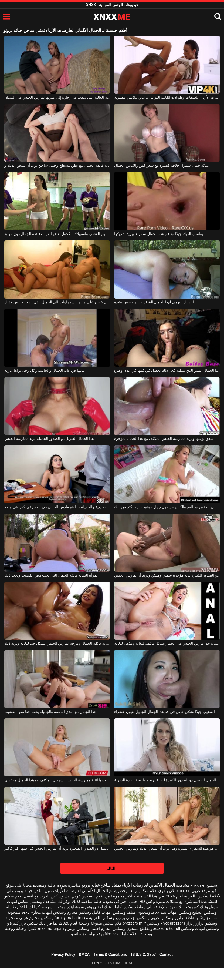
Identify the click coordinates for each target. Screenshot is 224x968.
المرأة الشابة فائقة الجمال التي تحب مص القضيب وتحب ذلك (51, 575)
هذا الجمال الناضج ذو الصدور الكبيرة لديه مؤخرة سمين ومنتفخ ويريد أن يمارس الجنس (166, 575)
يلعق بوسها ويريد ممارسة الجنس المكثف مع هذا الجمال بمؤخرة (163, 438)
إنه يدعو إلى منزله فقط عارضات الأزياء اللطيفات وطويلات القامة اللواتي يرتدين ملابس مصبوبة (166, 97)
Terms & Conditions (110, 954)
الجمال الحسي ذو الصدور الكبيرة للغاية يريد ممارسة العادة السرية (165, 780)
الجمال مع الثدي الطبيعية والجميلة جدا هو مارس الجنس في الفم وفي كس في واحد (57, 507)
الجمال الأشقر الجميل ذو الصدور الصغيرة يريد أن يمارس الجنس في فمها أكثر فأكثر (57, 848)
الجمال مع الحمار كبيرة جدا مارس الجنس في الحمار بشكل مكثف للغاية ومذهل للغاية (166, 643)
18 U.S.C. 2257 (143, 954)
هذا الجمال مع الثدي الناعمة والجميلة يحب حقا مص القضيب (50, 711)
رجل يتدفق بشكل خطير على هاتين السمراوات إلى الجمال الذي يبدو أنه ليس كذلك (57, 302)
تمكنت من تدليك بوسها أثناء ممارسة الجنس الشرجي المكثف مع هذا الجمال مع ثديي (57, 780)
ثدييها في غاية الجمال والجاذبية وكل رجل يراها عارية (44, 370)
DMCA (84, 954)
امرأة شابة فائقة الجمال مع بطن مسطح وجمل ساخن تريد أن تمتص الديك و (57, 165)
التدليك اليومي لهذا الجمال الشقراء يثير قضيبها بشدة (154, 302)
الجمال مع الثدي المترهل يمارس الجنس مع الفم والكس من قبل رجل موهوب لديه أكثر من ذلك (166, 507)
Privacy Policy (63, 954)
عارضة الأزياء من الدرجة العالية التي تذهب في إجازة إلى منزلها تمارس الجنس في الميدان (57, 97)
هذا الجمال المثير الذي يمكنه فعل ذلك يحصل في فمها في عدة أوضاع (166, 370)
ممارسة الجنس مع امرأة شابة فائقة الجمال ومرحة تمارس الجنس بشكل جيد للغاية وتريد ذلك (57, 643)
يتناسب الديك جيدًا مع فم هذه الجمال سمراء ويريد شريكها (158, 234)
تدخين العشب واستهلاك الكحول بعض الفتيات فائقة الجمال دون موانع (57, 234)
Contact (166, 954)
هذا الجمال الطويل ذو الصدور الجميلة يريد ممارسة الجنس (49, 438)
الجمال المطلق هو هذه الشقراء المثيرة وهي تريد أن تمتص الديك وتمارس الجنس (166, 848)
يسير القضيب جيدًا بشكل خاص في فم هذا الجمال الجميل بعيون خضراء (166, 711)
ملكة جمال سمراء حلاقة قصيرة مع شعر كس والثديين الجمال (161, 165)
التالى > (111, 868)
